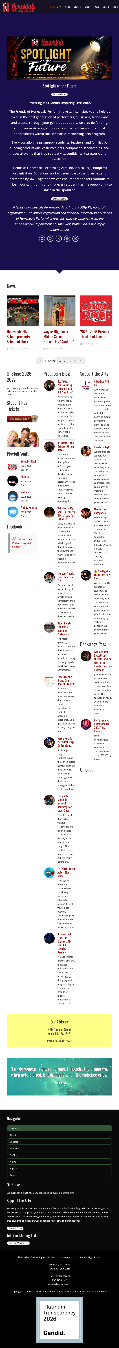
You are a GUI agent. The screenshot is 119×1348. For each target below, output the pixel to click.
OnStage (89, 6)
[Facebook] (42, 239)
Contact (68, 6)
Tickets (14, 1174)
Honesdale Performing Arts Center (22, 543)
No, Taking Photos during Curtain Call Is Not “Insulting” (65, 386)
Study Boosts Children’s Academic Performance (64, 628)
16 (75, 360)
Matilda (25, 492)
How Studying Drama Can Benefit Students (66, 680)
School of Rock (28, 461)
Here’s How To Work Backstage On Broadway (66, 742)
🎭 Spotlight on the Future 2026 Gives (102, 574)
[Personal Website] (75, 239)
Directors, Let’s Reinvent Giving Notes (65, 446)
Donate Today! (101, 447)
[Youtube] (67, 239)
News (98, 6)
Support (106, 6)
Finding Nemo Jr (29, 507)
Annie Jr (25, 477)
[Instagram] (50, 239)
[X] (59, 239)
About (60, 6)
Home (52, 6)
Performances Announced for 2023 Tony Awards (101, 725)
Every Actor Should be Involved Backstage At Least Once (64, 803)
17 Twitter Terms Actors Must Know (66, 872)
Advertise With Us (102, 383)
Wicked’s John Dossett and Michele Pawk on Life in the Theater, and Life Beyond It (103, 661)
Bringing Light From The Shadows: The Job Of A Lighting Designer (65, 943)
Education (78, 6)
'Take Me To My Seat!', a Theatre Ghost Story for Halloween (66, 513)
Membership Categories (100, 511)
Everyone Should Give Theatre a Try (65, 577)
